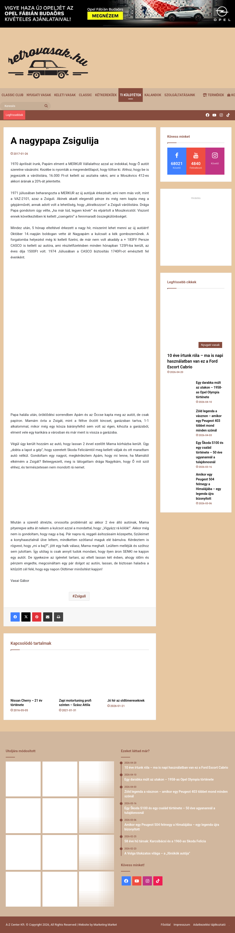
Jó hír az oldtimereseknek (126, 700)
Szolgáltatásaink (179, 95)
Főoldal (166, 924)
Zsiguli (80, 596)
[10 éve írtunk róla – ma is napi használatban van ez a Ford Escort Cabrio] (195, 321)
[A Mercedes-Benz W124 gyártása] (59, 889)
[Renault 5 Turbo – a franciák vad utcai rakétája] (59, 852)
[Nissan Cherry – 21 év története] (31, 675)
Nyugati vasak (39, 95)
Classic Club (12, 95)
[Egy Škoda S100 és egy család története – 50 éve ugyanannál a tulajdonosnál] (180, 453)
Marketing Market (105, 924)
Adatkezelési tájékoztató (209, 924)
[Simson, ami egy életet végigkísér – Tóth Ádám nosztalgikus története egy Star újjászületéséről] (96, 852)
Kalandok (152, 95)
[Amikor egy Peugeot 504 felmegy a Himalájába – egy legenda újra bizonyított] (180, 484)
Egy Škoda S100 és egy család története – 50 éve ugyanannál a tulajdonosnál (210, 452)
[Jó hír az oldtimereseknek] (128, 675)
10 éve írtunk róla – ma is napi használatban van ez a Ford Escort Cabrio (195, 361)
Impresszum (181, 924)
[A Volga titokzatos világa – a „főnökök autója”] (23, 852)
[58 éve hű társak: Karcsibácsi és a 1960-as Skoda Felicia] (96, 815)
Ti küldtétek (130, 95)
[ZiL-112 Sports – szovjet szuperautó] (96, 889)
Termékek (213, 95)
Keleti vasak (65, 95)
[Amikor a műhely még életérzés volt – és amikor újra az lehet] (23, 889)
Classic (85, 95)
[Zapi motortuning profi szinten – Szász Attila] (80, 675)
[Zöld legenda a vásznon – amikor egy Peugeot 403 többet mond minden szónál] (180, 421)
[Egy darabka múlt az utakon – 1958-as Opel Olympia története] (180, 393)
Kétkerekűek (106, 95)
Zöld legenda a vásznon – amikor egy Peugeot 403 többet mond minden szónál (209, 420)
